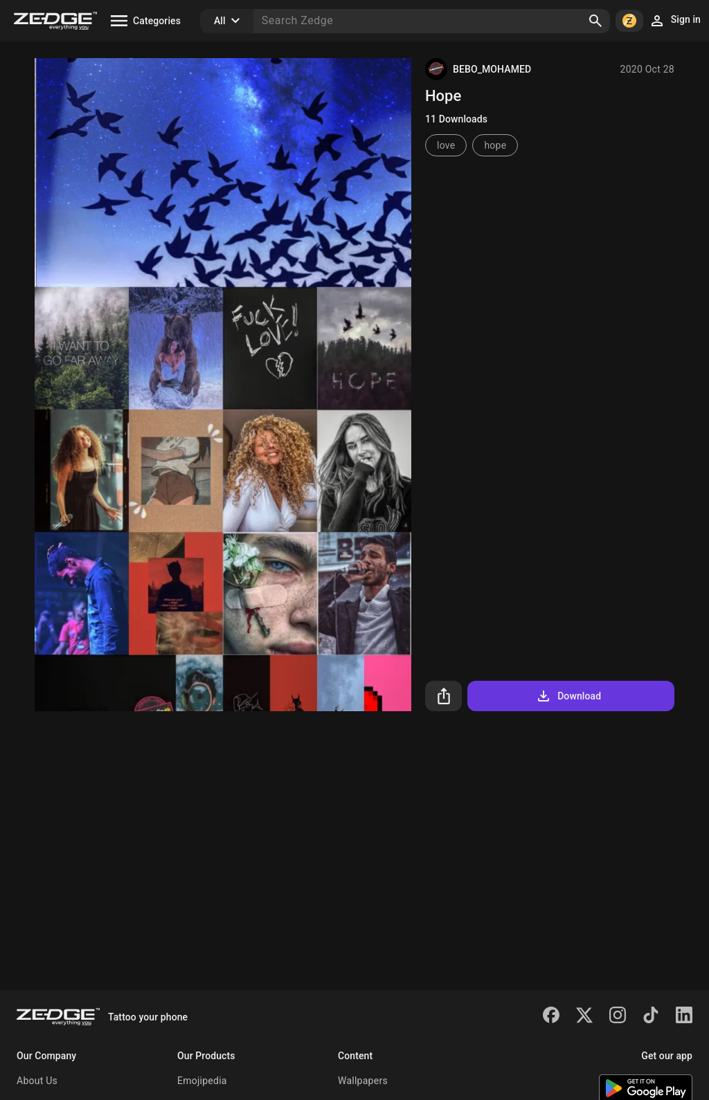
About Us (37, 1080)
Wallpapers (363, 1080)
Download (568, 696)
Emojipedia (202, 1080)
